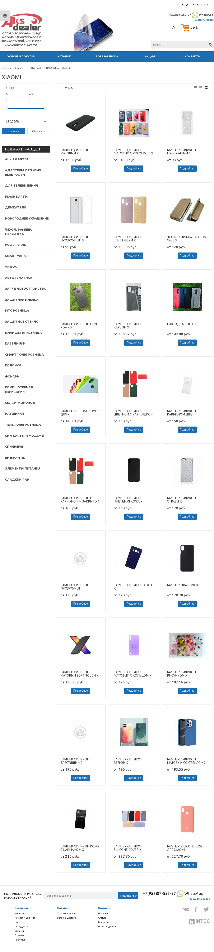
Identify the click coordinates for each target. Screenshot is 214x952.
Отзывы (19, 935)
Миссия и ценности (25, 918)
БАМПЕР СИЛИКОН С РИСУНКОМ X (183, 673)
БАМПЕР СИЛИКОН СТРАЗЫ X (181, 499)
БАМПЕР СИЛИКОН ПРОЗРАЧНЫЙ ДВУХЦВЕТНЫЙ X (74, 586)
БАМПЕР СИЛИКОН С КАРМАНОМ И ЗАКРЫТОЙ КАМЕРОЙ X (79, 499)
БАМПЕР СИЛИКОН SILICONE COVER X (128, 848)
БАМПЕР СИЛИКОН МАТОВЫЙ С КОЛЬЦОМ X (133, 673)
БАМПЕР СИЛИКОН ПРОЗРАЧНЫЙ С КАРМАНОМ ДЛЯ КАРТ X (185, 151)
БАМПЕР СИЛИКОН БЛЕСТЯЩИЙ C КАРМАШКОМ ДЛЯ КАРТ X (80, 761)
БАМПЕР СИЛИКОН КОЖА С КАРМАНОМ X (79, 848)
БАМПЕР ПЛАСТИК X (182, 585)
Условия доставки (67, 918)
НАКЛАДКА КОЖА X (181, 324)
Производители (107, 926)
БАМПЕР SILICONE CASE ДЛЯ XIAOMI (185, 848)
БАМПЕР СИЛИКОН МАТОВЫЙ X (74, 151)
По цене (68, 87)
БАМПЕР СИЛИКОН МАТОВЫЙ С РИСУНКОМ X (133, 151)
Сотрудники (21, 926)
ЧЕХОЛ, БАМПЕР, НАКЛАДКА (43, 68)
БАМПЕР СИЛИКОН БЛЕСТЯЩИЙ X (128, 238)
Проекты (20, 939)
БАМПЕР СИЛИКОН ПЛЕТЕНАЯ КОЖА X (128, 499)
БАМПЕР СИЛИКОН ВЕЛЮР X (128, 761)
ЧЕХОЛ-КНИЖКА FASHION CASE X (186, 238)
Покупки (63, 908)
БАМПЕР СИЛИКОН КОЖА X (133, 586)
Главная (6, 68)
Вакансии (20, 931)
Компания (22, 908)
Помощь (104, 908)
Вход (185, 4)
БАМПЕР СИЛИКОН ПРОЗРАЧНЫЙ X (74, 238)
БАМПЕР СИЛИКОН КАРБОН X (128, 325)
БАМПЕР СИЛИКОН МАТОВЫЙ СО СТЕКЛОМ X (186, 761)
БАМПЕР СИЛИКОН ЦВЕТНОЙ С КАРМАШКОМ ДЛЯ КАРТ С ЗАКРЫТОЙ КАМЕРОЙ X (133, 412)
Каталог (18, 68)
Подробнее (80, 168)
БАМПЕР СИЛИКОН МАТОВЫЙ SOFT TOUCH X (79, 673)
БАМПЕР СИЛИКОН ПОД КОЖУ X (78, 325)
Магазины (20, 913)
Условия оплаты (66, 913)
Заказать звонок (204, 20)
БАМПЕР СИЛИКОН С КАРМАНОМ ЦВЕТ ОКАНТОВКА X (183, 412)
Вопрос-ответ (105, 922)
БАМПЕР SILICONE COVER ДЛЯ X (79, 412)
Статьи (102, 918)
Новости (19, 922)
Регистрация (200, 4)
